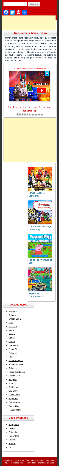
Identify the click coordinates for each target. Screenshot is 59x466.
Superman (13, 398)
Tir (35, 111)
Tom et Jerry (14, 402)
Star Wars (13, 391)
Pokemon (13, 353)
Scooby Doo (14, 376)
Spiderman (14, 387)
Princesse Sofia (16, 364)
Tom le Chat (14, 406)
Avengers (13, 311)
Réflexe (12, 443)
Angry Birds (14, 424)
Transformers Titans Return (30, 33)
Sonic (11, 383)
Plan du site (31, 463)
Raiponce (13, 368)
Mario (11, 330)
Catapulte (13, 432)
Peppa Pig (13, 349)
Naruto (12, 341)
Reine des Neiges (17, 372)
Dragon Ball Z (15, 319)
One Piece (13, 345)
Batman (12, 315)
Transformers (14, 107)
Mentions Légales (46, 463)
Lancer (12, 440)
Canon (12, 428)
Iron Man (13, 326)
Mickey (12, 334)
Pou (10, 357)
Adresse (26, 107)
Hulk (11, 322)
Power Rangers (16, 360)
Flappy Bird (14, 436)
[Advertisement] (29, 140)
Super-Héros (14, 394)
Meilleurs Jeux (17, 463)
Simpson (13, 379)
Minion (12, 338)
